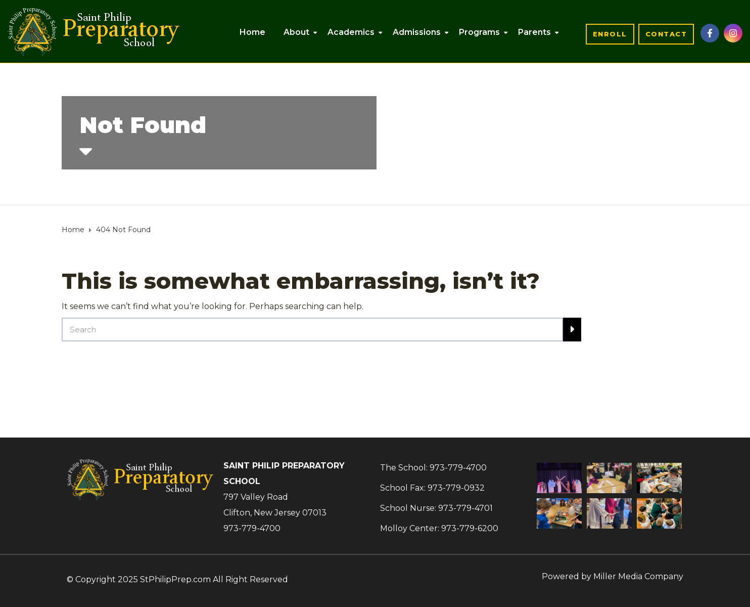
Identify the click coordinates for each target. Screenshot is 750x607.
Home (252, 32)
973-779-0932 (456, 488)
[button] (610, 34)
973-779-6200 (469, 528)
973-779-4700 (251, 528)
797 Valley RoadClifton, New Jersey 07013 (274, 504)
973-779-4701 (465, 508)
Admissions (417, 32)
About (296, 32)
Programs (479, 32)
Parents (534, 32)
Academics (350, 32)
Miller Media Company (638, 576)
